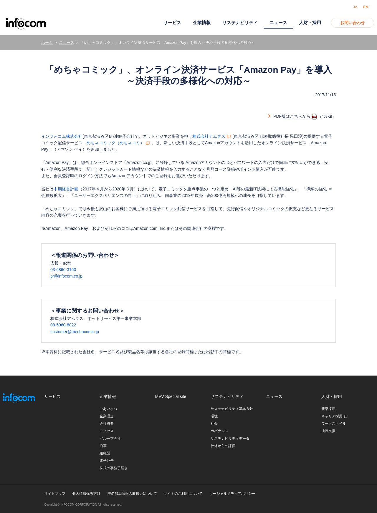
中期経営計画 (66, 189)
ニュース (66, 42)
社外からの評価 (223, 446)
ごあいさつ (108, 409)
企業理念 (107, 416)
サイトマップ (54, 494)
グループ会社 (110, 438)
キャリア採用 (332, 416)
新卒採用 (328, 409)
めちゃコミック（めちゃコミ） (115, 142)
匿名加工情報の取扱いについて (132, 494)
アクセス (107, 431)
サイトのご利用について (183, 494)
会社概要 (107, 423)
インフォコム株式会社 (61, 136)
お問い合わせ (352, 22)
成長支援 (328, 431)
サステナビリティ (240, 22)
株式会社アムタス (208, 136)
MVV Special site (170, 396)
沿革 (103, 446)
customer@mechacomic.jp (74, 331)
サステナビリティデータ (230, 438)
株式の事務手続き (114, 468)
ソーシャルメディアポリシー (232, 494)
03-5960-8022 (63, 325)
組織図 (105, 453)
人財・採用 (310, 22)
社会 (214, 423)
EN (365, 7)
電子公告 (107, 461)
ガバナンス (219, 431)
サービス (172, 22)
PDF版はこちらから (291, 116)
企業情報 (202, 22)
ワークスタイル (333, 423)
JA (355, 7)
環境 (214, 416)
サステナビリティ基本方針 (232, 409)
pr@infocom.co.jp (66, 276)
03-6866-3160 (63, 269)
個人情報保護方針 (86, 494)
